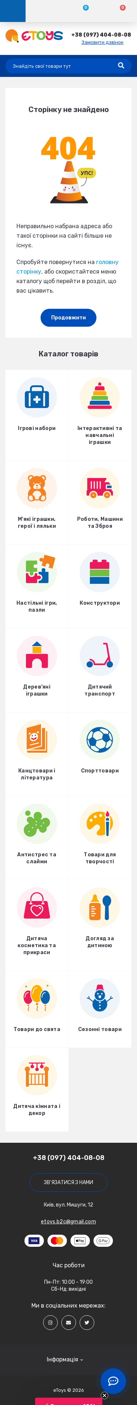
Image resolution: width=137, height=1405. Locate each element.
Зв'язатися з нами (68, 1182)
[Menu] (13, 11)
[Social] (50, 1322)
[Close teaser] (104, 1395)
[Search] (121, 66)
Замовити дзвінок (102, 42)
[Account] (44, 11)
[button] (101, 35)
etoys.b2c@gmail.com (68, 1222)
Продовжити (68, 318)
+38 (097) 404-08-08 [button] (68, 1158)
